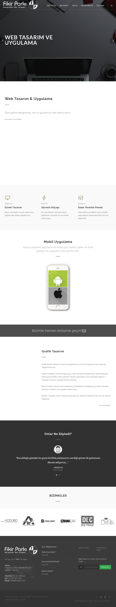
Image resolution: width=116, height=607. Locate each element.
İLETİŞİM (100, 5)
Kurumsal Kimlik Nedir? (51, 562)
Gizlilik (22, 599)
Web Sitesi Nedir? (49, 552)
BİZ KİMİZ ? (64, 5)
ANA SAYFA (51, 5)
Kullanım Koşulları (11, 599)
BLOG (75, 5)
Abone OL (105, 567)
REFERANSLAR (87, 5)
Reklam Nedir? (47, 571)
